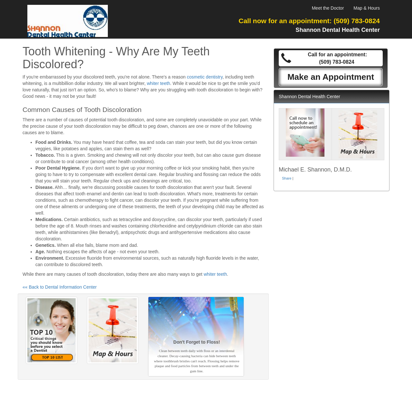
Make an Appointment (330, 77)
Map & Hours (366, 8)
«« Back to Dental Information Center (60, 287)
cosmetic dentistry (205, 76)
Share (286, 178)
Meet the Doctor (328, 8)
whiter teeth (158, 83)
